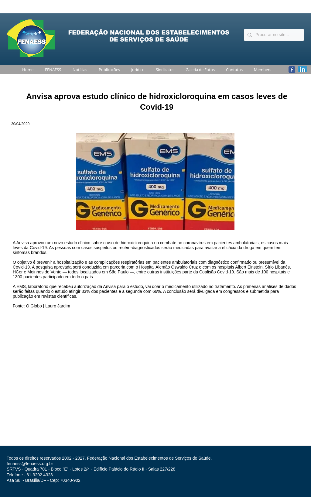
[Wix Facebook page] (292, 69)
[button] (52, 69)
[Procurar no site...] (273, 35)
